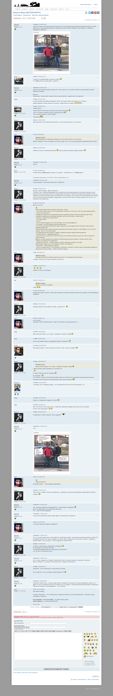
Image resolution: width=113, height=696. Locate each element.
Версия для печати (86, 13)
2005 (87, 688)
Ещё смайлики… (90, 656)
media (69, 631)
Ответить (17, 18)
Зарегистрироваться (85, 4)
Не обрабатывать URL (89, 665)
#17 (33, 290)
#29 (33, 476)
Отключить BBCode (88, 661)
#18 (33, 303)
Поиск (42, 18)
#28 (33, 426)
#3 (33, 87)
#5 (33, 106)
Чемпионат (39, 9)
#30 (33, 490)
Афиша (61, 9)
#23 (33, 361)
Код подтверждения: (19, 625)
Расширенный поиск (45, 18)
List (45, 631)
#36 (33, 558)
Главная (17, 9)
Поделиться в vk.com (98, 13)
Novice (15, 76)
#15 (33, 265)
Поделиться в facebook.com (92, 13)
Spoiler (37, 631)
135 (15, 134)
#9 (33, 162)
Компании (53, 9)
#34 (33, 535)
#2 (33, 76)
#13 (33, 203)
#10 (33, 170)
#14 (33, 252)
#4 (33, 99)
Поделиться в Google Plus (95, 13)
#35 (33, 543)
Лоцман (16, 382)
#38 (33, 580)
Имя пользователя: (19, 623)
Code (42, 631)
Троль (15, 106)
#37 (33, 566)
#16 (33, 280)
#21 (33, 338)
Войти (95, 4)
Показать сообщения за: (40, 607)
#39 (33, 589)
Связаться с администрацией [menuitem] (79, 679)
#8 (33, 147)
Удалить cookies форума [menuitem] (93, 679)
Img (50, 631)
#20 (33, 331)
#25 (33, 397)
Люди (47, 9)
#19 (33, 318)
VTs (15, 170)
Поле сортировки (59, 607)
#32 (33, 513)
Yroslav (16, 345)
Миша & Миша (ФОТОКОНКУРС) (27, 13)
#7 (33, 134)
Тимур (15, 99)
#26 (33, 404)
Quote (33, 631)
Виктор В (16, 24)
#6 (33, 120)
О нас (67, 9)
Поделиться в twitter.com (89, 13)
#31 (33, 504)
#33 (33, 522)
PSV (15, 280)
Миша (15, 120)
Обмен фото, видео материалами (30, 672)
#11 (33, 180)
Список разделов (17, 672)
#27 (33, 411)
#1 (33, 24)
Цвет (66, 631)
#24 (33, 382)
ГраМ (15, 331)
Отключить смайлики (89, 663)
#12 (33, 188)
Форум (32, 9)
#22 (33, 345)
